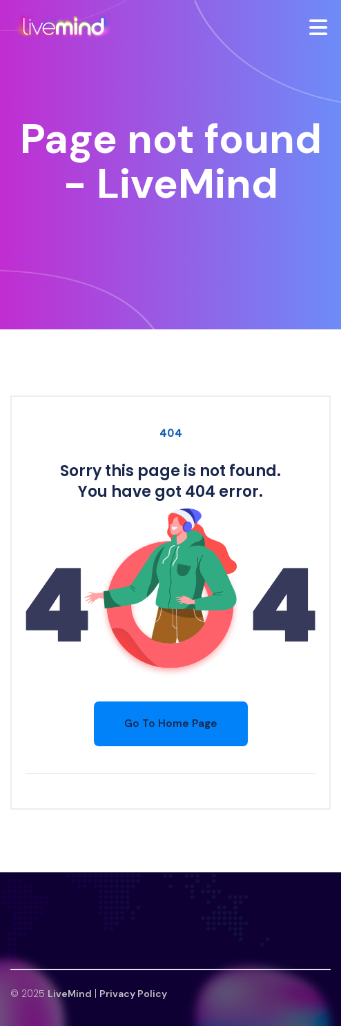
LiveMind (70, 993)
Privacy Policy (133, 993)
